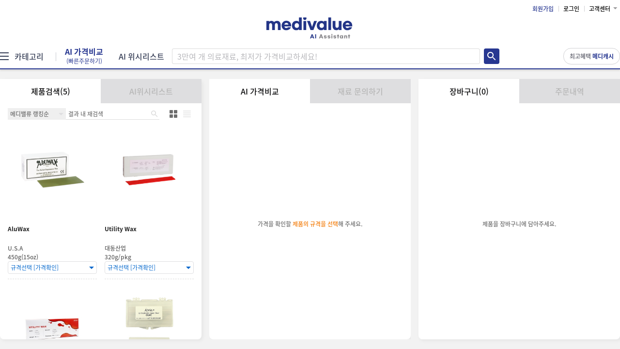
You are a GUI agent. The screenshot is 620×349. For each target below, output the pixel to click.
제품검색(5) (50, 91)
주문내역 (569, 91)
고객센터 (599, 8)
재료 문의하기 (360, 91)
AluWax (19, 229)
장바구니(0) (469, 91)
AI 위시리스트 (141, 56)
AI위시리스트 (151, 91)
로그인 (571, 8)
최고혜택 (592, 56)
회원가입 (543, 8)
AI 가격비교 (84, 56)
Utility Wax (121, 229)
